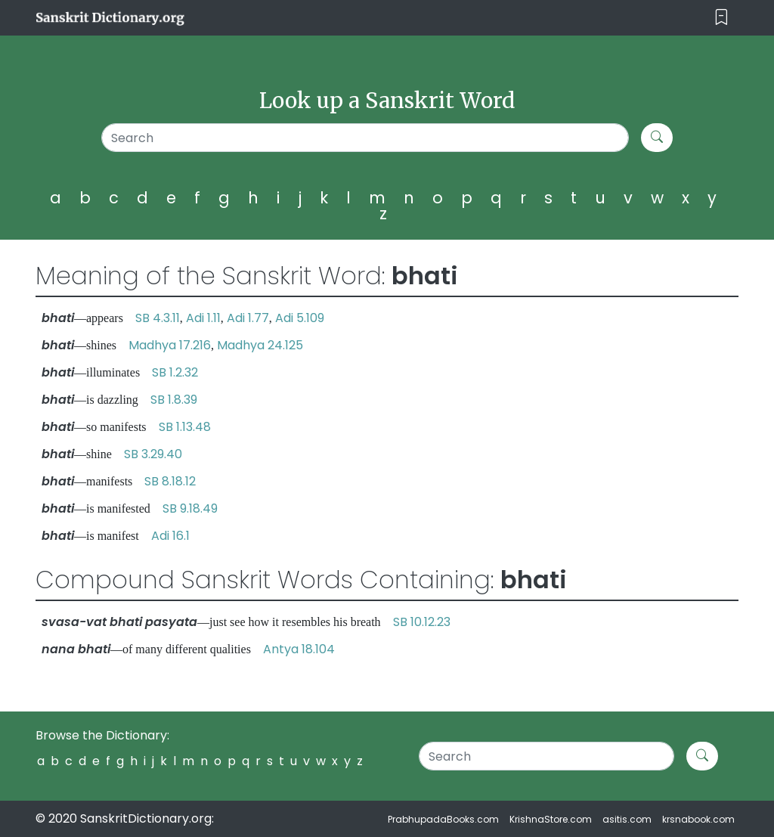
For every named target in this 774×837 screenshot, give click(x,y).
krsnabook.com (698, 819)
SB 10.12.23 (421, 622)
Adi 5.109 (299, 318)
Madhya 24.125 (260, 345)
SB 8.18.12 (170, 481)
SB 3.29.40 (153, 454)
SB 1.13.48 (185, 427)
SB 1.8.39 (173, 399)
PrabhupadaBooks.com (443, 819)
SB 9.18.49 (190, 508)
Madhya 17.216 (169, 345)
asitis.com (627, 819)
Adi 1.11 (203, 318)
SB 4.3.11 (157, 318)
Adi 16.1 (170, 535)
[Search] (365, 137)
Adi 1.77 (248, 318)
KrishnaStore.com (550, 819)
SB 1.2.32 (175, 372)
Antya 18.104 (299, 649)
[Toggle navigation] (721, 18)
